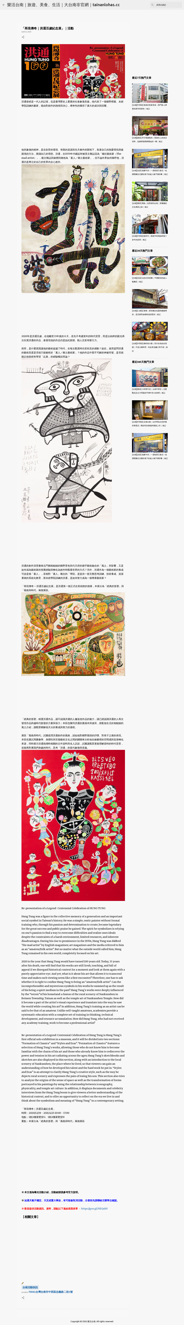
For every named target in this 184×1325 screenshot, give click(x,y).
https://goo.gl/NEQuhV (94, 1208)
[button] (23, 37)
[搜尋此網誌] (168, 5)
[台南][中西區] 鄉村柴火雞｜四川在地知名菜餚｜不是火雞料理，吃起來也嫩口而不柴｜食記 (150, 347)
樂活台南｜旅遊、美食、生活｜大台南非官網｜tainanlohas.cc (63, 4)
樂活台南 (91, 1321)
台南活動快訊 (30, 1287)
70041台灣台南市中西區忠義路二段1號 (50, 1291)
